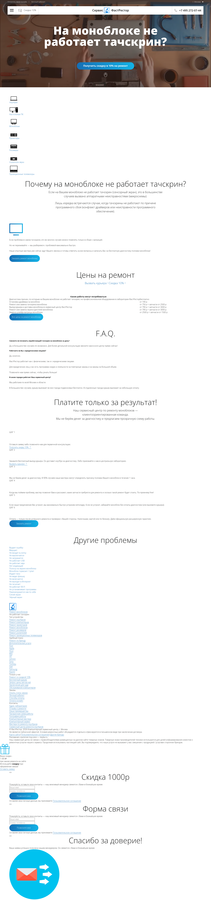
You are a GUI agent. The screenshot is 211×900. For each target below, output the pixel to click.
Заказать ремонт (23, 523)
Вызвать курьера (97, 283)
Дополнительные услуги (20, 643)
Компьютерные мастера (20, 719)
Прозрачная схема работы (21, 713)
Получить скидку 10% (20, 447)
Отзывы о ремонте (17, 708)
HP (10, 656)
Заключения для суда (18, 685)
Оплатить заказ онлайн (17, 2)
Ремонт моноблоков (18, 627)
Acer (11, 645)
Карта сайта (14, 734)
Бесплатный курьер (18, 679)
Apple (11, 648)
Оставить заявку (7, 769)
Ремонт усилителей (18, 632)
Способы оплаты (16, 698)
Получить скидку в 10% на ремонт (105, 65)
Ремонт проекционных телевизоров (25, 635)
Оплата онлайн (16, 700)
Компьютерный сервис (19, 721)
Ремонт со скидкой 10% (20, 677)
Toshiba (12, 664)
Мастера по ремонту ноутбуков (23, 724)
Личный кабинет (38, 2)
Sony (11, 661)
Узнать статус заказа (18, 692)
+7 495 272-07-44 (190, 10)
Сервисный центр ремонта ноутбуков (26, 726)
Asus (11, 651)
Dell (11, 666)
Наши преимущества (18, 711)
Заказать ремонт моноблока (24, 258)
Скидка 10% (30, 10)
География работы (17, 716)
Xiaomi (12, 672)
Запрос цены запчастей (20, 682)
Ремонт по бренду (17, 640)
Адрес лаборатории (18, 706)
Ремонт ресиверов (17, 630)
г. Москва (197, 2)
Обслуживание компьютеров (22, 687)
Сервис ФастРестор (105, 10)
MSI (11, 653)
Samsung (13, 669)
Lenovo (12, 659)
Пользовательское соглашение (35, 734)
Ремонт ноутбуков (17, 619)
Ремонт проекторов (18, 625)
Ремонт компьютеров (19, 622)
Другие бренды (57, 734)
